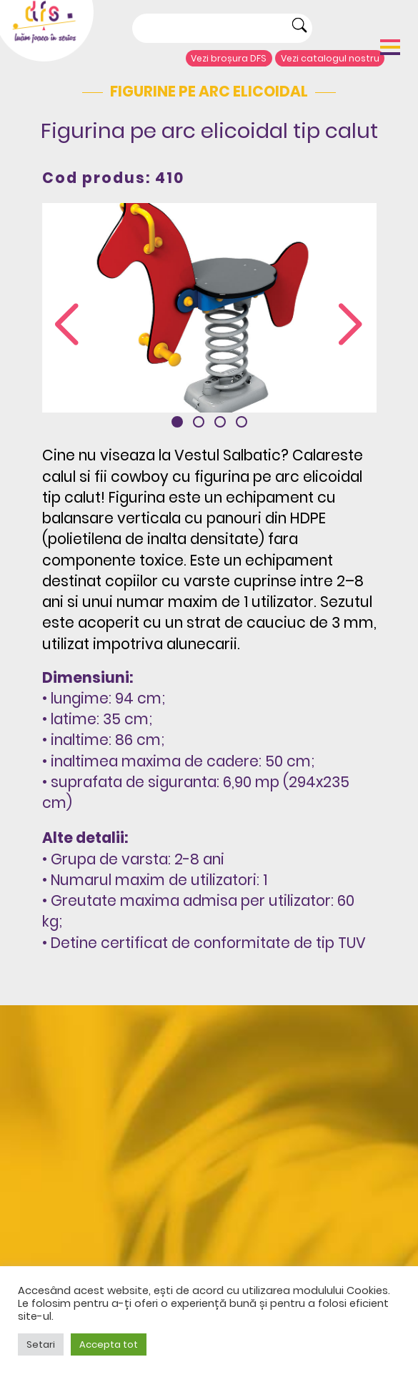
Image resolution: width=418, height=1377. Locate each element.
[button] (177, 422)
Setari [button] (40, 1344)
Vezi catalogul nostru (330, 58)
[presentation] (67, 325)
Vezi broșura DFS (229, 58)
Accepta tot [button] (108, 1344)
